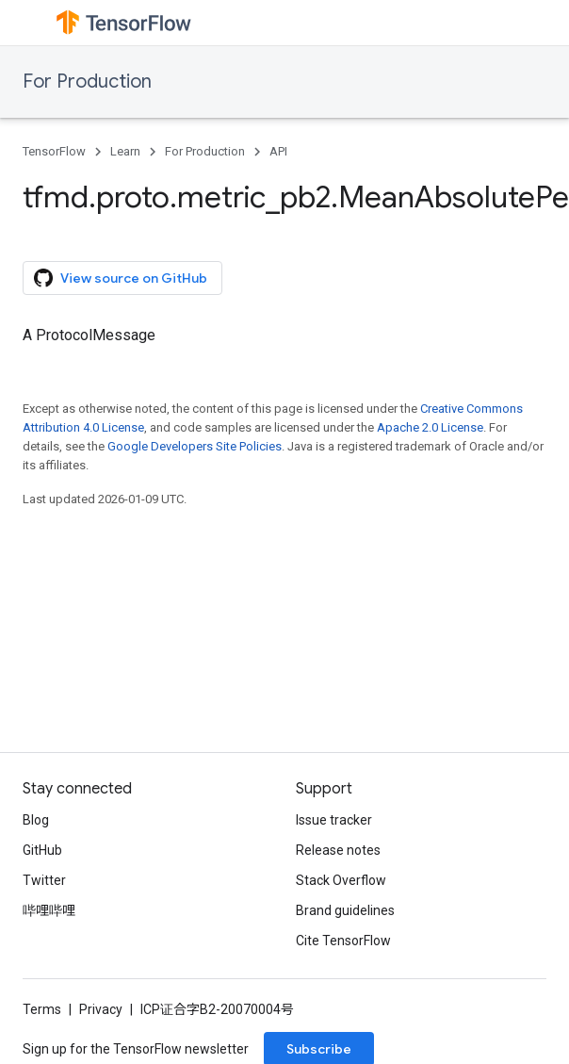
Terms (42, 1009)
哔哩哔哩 (49, 910)
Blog (36, 819)
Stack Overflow (341, 880)
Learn (125, 151)
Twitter (44, 880)
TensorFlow (54, 151)
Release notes (338, 850)
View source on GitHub (120, 278)
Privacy (100, 1009)
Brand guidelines (345, 910)
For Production (87, 81)
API (278, 151)
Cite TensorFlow (343, 940)
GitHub (42, 850)
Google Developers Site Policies (194, 446)
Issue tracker (334, 819)
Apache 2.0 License (430, 427)
